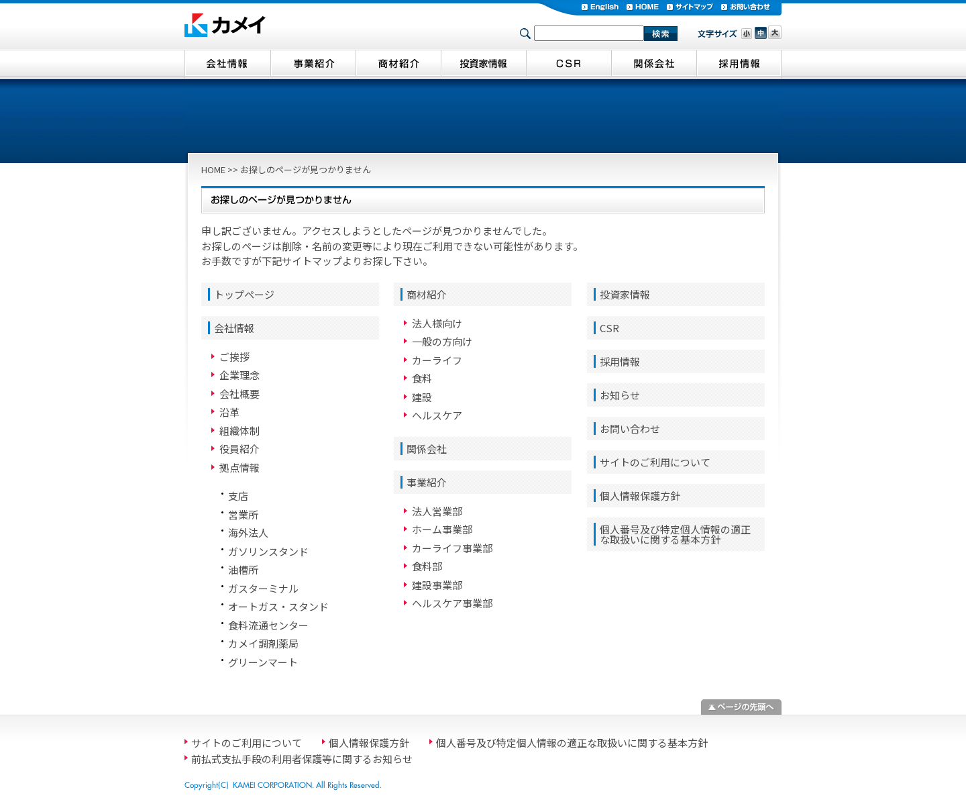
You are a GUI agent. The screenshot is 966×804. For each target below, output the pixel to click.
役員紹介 (239, 449)
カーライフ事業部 (452, 548)
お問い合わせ (630, 428)
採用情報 (620, 361)
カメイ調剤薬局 (263, 643)
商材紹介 (427, 294)
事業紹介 (427, 482)
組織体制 (239, 430)
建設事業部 (437, 585)
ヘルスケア (437, 415)
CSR (609, 328)
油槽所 (243, 569)
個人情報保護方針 (640, 496)
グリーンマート (263, 662)
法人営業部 (437, 511)
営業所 (243, 514)
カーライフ (437, 360)
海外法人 (248, 532)
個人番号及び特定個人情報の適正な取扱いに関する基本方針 (675, 534)
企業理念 (239, 375)
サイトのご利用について (655, 462)
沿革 (229, 412)
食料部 (427, 566)
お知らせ (620, 395)
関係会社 (427, 449)
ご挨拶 (234, 357)
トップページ (244, 294)
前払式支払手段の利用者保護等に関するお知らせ (302, 759)
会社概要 (239, 394)
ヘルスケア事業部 (452, 603)
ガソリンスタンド (268, 551)
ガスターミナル (263, 588)
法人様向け (437, 323)
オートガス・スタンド (278, 606)
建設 (422, 397)
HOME (213, 169)
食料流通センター (268, 625)
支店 (238, 496)
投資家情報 (625, 294)
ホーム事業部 (442, 529)
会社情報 (234, 328)
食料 (422, 378)
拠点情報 (239, 467)
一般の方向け (442, 341)
